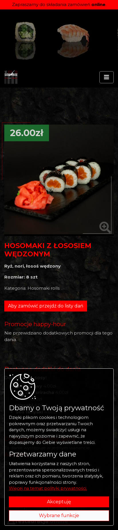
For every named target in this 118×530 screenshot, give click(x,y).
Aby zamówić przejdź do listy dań (45, 306)
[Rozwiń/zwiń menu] (106, 77)
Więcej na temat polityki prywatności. (48, 488)
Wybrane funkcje (59, 515)
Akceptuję (59, 501)
